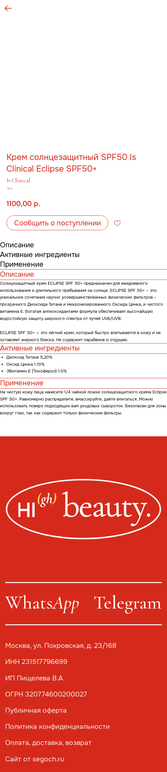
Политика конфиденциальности (57, 726)
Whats (42, 602)
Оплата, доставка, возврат (48, 742)
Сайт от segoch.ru (34, 759)
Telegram (127, 602)
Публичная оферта (36, 710)
